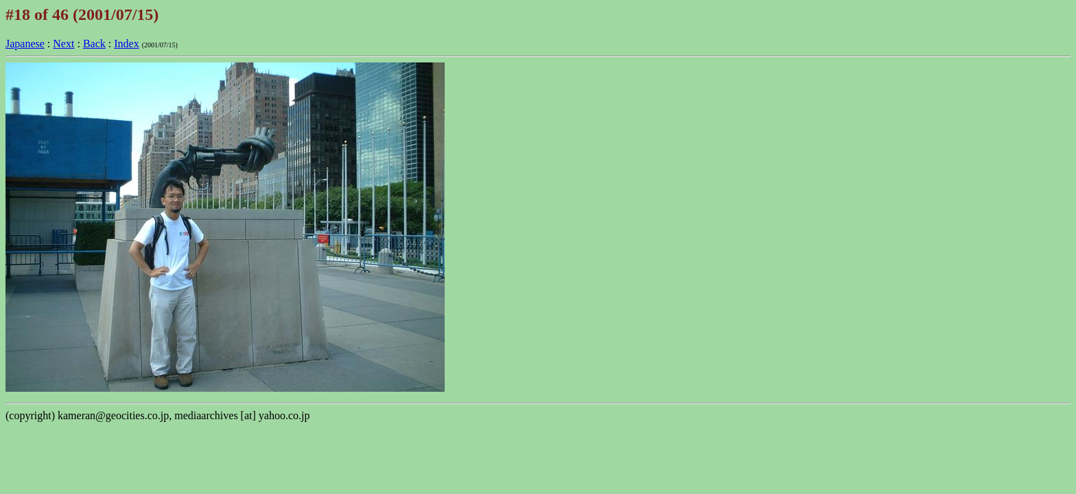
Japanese (25, 43)
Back (94, 43)
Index (126, 43)
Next (63, 43)
